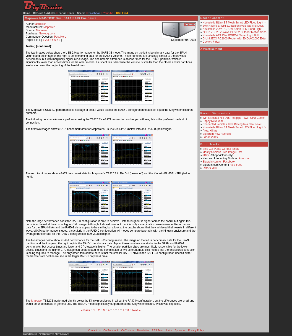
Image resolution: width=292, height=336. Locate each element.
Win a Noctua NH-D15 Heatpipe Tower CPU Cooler (234, 117)
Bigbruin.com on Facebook (219, 161)
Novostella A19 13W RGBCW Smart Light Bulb (231, 35)
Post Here (60, 36)
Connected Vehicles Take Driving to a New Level (232, 124)
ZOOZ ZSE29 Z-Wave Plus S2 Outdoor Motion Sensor (236, 32)
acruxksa (40, 24)
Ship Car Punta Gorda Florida (221, 148)
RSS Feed (236, 164)
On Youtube (127, 330)
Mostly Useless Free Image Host (222, 152)
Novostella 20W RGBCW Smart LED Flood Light (232, 29)
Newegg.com (47, 33)
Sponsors (180, 330)
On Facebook (110, 330)
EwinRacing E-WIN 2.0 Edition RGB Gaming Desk (233, 25)
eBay (206, 155)
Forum (62, 13)
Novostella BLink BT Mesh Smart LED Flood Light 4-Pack (237, 22)
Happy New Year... (214, 121)
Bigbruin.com (48, 334)
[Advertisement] (110, 319)
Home (26, 13)
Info (71, 13)
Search (81, 13)
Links (169, 330)
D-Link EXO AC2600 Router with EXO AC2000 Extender (237, 38)
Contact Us (94, 330)
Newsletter (143, 330)
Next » (136, 310)
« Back (85, 310)
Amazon (244, 158)
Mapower (49, 27)
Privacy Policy (196, 330)
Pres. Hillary (210, 130)
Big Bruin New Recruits (217, 133)
